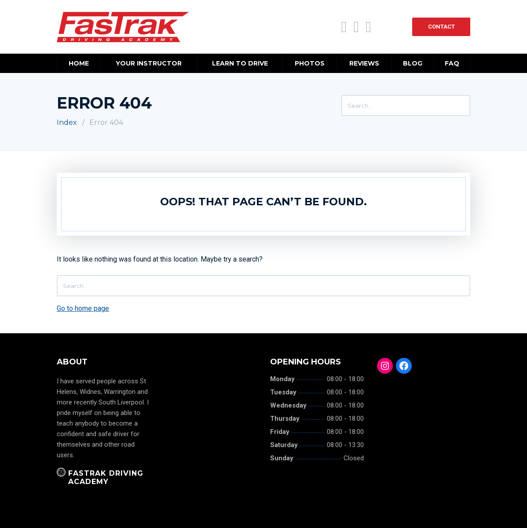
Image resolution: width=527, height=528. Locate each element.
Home (79, 63)
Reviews (364, 63)
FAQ (452, 63)
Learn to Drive (240, 63)
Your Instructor (149, 63)
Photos (310, 63)
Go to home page (83, 308)
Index (67, 122)
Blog (412, 63)
